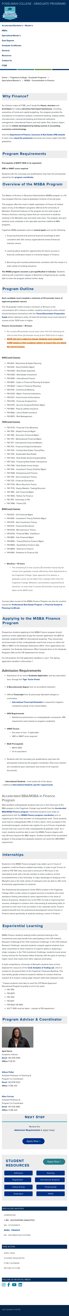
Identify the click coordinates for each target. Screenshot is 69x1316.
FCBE (4, 65)
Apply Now (9, 1253)
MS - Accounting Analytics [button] (20, 1220)
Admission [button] (18, 1173)
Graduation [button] (18, 1194)
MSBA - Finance (12, 1230)
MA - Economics (12, 1225)
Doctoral (6, 50)
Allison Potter (8, 1072)
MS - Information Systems (17, 1235)
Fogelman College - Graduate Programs (34, 3)
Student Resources (14, 1258)
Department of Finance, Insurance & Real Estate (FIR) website (37, 134)
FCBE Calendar (12, 1263)
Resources (6, 55)
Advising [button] (50, 1173)
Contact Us (7, 60)
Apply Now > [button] (33, 1141)
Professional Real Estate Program (27, 604)
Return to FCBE (12, 1268)
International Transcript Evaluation (27, 702)
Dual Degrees (8, 40)
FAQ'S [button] (50, 1194)
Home (4, 77)
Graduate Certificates (11, 45)
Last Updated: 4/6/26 (11, 1309)
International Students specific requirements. (33, 785)
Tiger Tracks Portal (31, 679)
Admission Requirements (27, 1130)
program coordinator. (24, 177)
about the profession (23, 138)
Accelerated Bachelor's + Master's (17, 25)
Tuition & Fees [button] (18, 1187)
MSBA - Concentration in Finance (39, 80)
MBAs (4, 30)
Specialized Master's (11, 35)
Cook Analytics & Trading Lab (41, 968)
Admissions (10, 1215)
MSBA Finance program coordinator (37, 815)
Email (4, 1058)
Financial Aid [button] (50, 1187)
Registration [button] (17, 1180)
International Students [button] (50, 1180)
